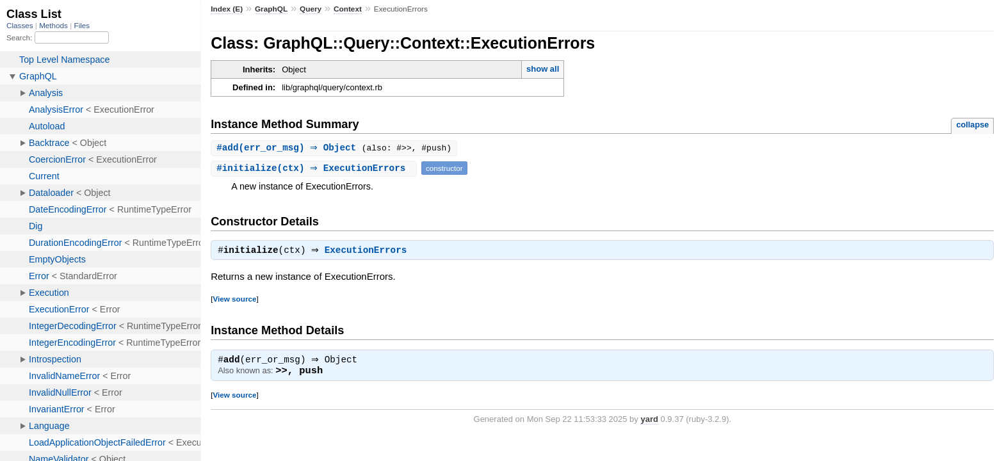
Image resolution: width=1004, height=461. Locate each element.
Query (310, 8)
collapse (972, 124)
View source (234, 300)
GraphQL (271, 8)
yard (649, 422)
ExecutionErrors (369, 252)
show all (542, 69)
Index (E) (227, 8)
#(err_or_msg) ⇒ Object (290, 148)
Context (348, 8)
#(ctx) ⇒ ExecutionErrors (315, 169)
